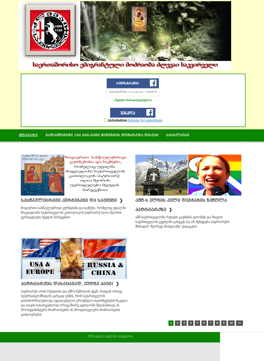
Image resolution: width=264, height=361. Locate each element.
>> (239, 323)
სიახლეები (177, 135)
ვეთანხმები (133, 120)
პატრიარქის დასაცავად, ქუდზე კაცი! (70, 284)
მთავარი (28, 135)
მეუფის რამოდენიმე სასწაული (51, 146)
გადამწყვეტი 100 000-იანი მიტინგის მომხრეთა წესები (102, 135)
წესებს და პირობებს (145, 121)
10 (231, 323)
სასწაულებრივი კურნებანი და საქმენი (72, 201)
